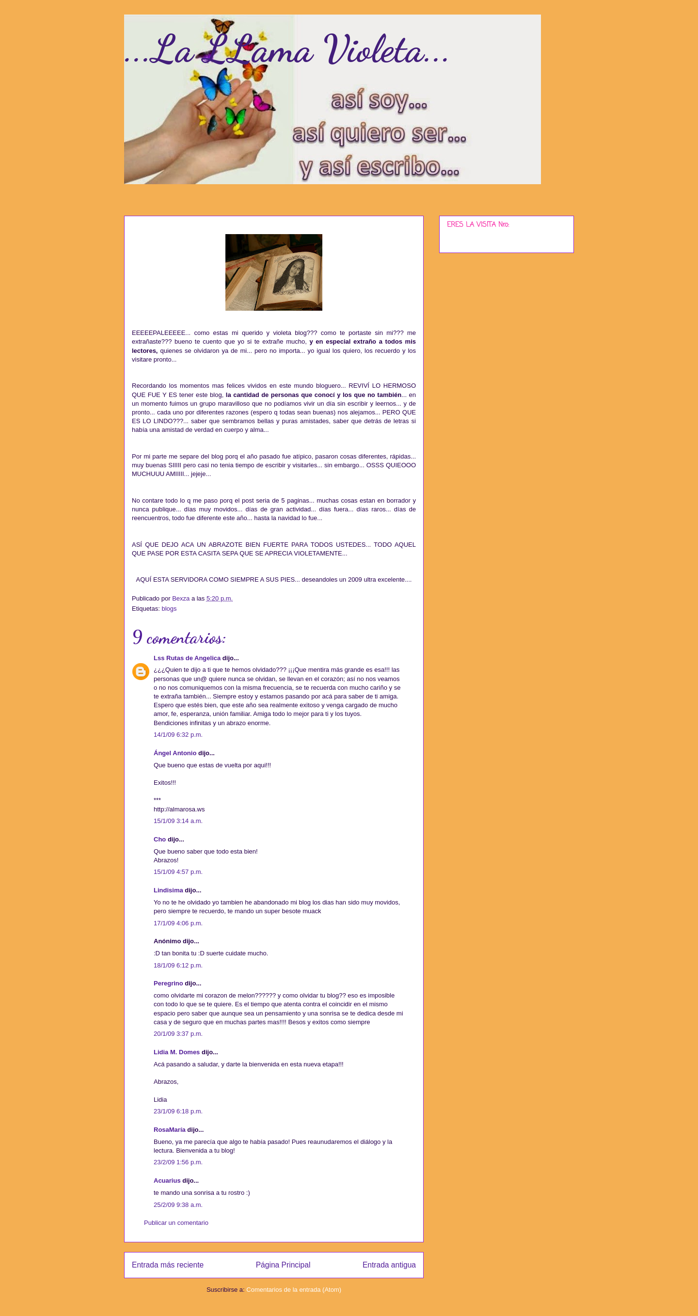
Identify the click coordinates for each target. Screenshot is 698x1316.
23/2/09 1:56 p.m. (178, 1162)
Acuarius (167, 1180)
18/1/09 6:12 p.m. (178, 965)
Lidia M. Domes (177, 1052)
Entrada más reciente (168, 1265)
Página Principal (283, 1265)
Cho (160, 839)
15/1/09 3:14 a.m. (178, 820)
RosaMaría (170, 1129)
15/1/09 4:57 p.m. (178, 871)
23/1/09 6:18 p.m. (178, 1111)
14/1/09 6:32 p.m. (178, 734)
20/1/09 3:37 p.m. (178, 1033)
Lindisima (168, 890)
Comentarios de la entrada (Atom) (293, 1289)
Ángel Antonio (175, 753)
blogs (168, 608)
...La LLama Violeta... (287, 48)
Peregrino (168, 983)
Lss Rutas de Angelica (187, 658)
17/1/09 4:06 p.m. (178, 923)
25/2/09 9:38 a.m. (178, 1204)
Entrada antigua (389, 1265)
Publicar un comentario (176, 1222)
